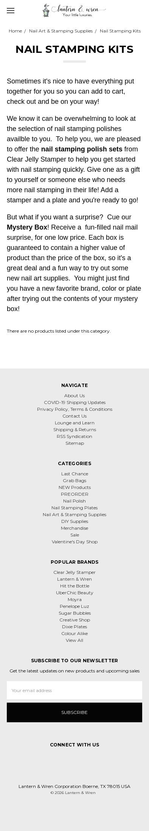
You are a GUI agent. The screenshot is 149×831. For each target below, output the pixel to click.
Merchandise (74, 528)
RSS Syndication (74, 436)
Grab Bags (74, 480)
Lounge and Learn (75, 423)
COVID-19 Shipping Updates (75, 402)
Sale (74, 535)
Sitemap (74, 443)
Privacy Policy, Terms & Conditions (74, 409)
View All (74, 640)
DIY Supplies (74, 521)
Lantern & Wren (74, 579)
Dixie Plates (74, 626)
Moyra (75, 599)
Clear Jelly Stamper (74, 572)
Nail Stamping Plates (74, 507)
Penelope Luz (74, 606)
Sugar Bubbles (75, 613)
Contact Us (74, 416)
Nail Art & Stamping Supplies (74, 514)
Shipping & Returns (74, 429)
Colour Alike (74, 633)
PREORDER (74, 494)
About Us (74, 395)
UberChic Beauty (74, 592)
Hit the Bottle (74, 586)
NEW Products (75, 487)
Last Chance (74, 473)
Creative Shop (74, 620)
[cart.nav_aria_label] (140, 10)
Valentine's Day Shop (75, 541)
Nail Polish (74, 501)
